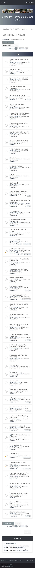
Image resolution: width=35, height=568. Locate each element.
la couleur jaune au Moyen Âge (19, 132)
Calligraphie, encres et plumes (19, 398)
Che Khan (23, 116)
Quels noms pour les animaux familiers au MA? (19, 325)
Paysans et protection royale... (19, 493)
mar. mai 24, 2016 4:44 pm (19, 134)
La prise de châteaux (16, 166)
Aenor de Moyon (25, 513)
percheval (23, 419)
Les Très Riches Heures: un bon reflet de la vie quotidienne (19, 474)
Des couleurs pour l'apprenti (18, 389)
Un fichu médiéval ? (16, 445)
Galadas (23, 79)
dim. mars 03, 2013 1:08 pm (19, 383)
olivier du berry (24, 327)
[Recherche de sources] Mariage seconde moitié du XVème (20, 114)
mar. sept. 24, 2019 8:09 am (19, 80)
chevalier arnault (25, 62)
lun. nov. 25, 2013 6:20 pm (19, 288)
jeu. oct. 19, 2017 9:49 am (16, 98)
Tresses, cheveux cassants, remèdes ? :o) (18, 220)
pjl (21, 296)
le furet (23, 399)
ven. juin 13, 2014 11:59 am (17, 251)
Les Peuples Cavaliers (16, 286)
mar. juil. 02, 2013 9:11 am (16, 328)
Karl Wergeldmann (25, 250)
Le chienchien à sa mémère (18, 295)
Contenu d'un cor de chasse (18, 269)
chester (23, 262)
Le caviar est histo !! (16, 372)
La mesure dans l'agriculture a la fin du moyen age (20, 484)
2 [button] (17, 48)
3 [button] (19, 48)
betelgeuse (24, 279)
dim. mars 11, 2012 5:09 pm (19, 505)
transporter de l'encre (16, 277)
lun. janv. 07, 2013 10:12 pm (19, 391)
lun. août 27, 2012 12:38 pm (19, 419)
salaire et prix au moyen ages (19, 140)
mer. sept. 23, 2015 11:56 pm (19, 142)
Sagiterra (23, 89)
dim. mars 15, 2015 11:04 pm (17, 205)
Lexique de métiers (15, 69)
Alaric (22, 317)
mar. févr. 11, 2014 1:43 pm (20, 279)
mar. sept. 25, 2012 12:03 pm (19, 409)
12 (24, 254)
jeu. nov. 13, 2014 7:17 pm (17, 214)
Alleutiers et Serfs (15, 381)
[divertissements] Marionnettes (19, 407)
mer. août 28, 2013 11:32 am (19, 307)
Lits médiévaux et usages (17, 512)
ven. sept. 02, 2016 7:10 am (19, 117)
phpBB (9, 564)
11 (22, 254)
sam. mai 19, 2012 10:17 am (20, 447)
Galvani (23, 159)
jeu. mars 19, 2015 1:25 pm (19, 193)
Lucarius (23, 408)
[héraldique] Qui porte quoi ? (18, 191)
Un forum (12, 157)
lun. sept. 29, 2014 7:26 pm (16, 234)
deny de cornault (25, 232)
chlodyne (23, 337)
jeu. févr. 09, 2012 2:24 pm (16, 514)
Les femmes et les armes (17, 249)
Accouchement (14, 453)
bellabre (23, 382)
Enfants (12, 174)
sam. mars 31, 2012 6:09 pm (19, 495)
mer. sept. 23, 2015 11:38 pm (19, 151)
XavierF (23, 126)
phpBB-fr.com (10, 566)
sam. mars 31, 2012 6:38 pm (19, 487)
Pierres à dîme (14, 365)
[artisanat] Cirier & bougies (18, 426)
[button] (13, 48)
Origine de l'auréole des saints (19, 149)
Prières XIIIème (14, 211)
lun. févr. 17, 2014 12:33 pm (19, 271)
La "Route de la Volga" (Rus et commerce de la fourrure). (19, 345)
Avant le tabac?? (15, 240)
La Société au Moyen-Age (13, 35)
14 (29, 254)
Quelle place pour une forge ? (19, 78)
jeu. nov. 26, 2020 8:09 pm (16, 63)
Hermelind (23, 446)
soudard (23, 193)
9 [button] (25, 48)
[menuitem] (6, 2)
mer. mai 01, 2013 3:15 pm (16, 368)
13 (27, 254)
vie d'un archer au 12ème (17, 95)
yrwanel (23, 142)
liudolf (22, 348)
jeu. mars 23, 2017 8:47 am (17, 108)
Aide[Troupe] (14, 183)
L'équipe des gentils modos (17, 39)
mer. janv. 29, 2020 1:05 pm (17, 72)
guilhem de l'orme (25, 212)
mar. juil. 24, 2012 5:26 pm (22, 439)
